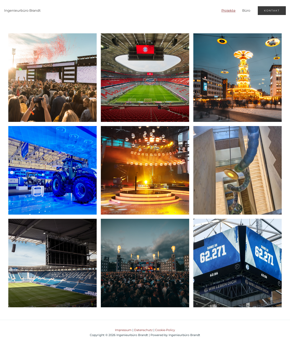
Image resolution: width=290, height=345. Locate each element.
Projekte (228, 10)
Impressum (123, 330)
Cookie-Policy (165, 330)
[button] (272, 10)
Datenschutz (143, 330)
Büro (246, 10)
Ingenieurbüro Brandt (22, 10)
